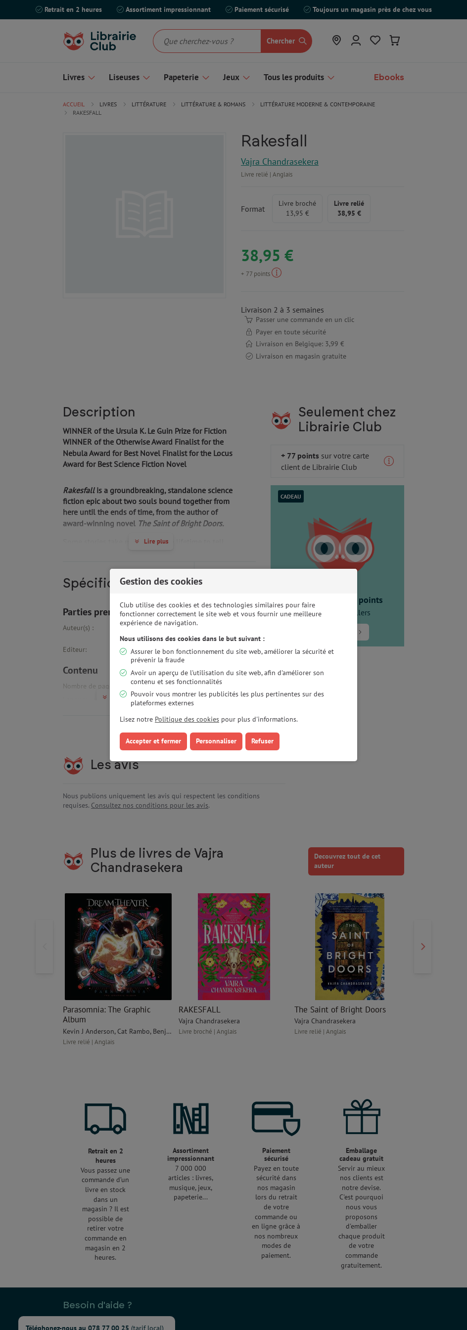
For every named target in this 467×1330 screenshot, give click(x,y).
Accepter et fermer (153, 740)
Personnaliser (216, 740)
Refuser (262, 740)
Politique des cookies (187, 719)
